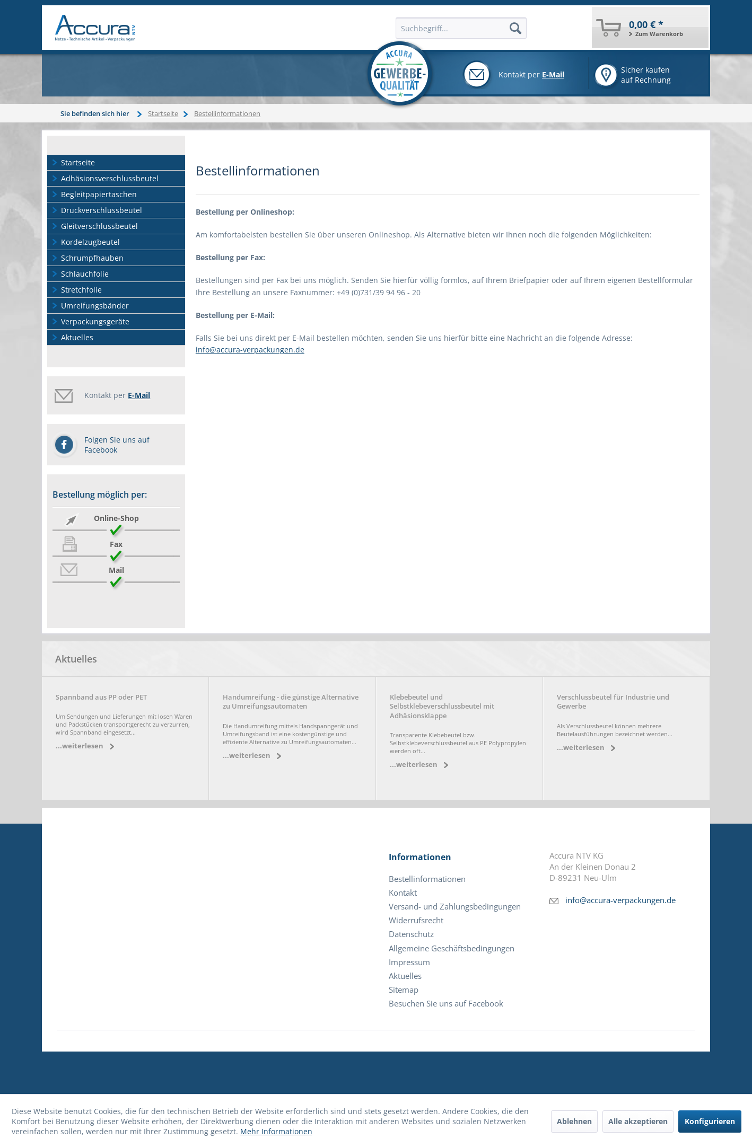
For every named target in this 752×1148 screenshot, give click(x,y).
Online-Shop (116, 518)
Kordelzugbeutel (90, 242)
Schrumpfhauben (92, 258)
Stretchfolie (81, 290)
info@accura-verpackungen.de (250, 350)
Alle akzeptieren (638, 1121)
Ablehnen (574, 1121)
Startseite (78, 162)
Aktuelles (77, 337)
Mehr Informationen (276, 1131)
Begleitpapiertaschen (99, 194)
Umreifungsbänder (95, 306)
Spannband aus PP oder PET (101, 697)
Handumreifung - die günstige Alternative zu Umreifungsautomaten (290, 702)
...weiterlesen (79, 745)
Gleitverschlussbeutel (99, 226)
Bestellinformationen (427, 879)
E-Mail (553, 74)
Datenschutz (411, 934)
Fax (116, 544)
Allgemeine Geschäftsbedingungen (451, 948)
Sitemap (403, 989)
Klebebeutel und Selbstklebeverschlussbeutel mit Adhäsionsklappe (442, 706)
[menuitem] (650, 27)
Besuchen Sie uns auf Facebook (446, 1003)
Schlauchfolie (85, 274)
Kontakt (403, 892)
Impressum (409, 962)
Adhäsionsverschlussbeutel (110, 178)
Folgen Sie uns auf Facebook (117, 445)
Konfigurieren (710, 1121)
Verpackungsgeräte (95, 321)
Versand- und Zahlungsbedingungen (455, 906)
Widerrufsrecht (416, 920)
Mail (116, 570)
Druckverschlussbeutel (101, 210)
